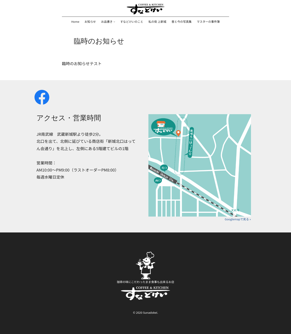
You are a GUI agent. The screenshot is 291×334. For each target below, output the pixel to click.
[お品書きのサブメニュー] (114, 22)
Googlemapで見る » (238, 219)
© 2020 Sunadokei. (145, 312)
